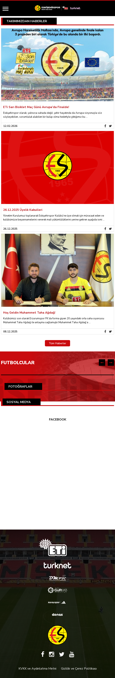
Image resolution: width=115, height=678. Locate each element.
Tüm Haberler (57, 343)
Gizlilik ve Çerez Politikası (79, 668)
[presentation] (102, 362)
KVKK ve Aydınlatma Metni (37, 668)
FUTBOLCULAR (17, 363)
